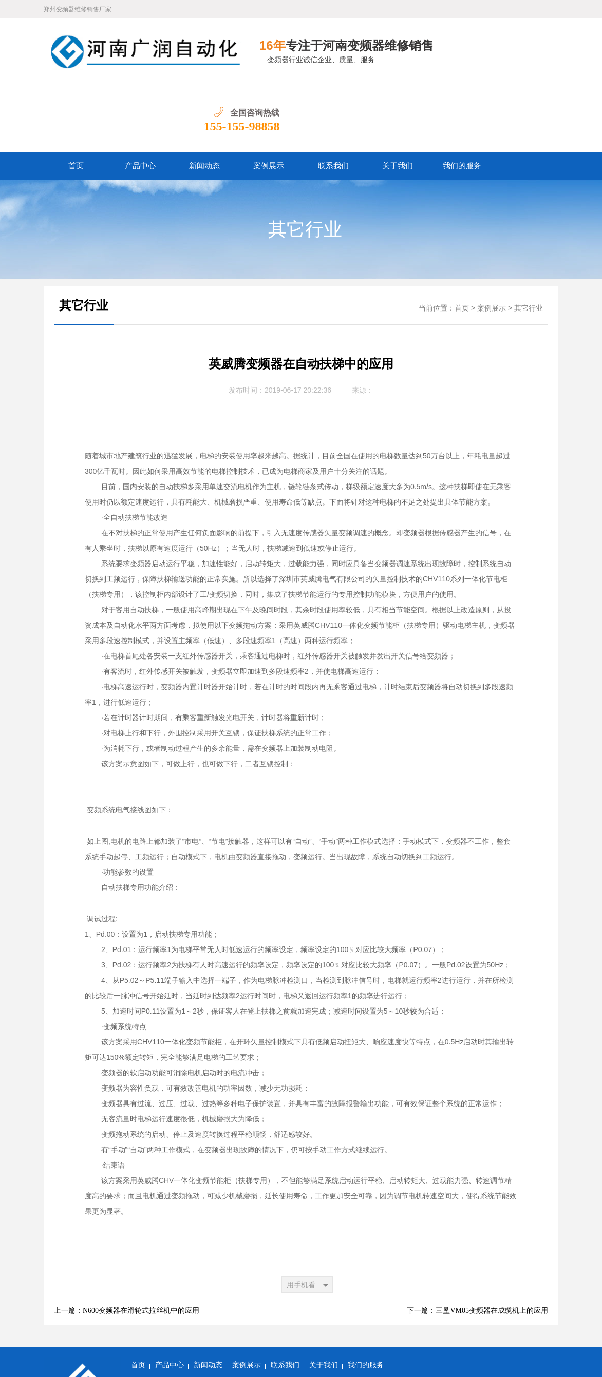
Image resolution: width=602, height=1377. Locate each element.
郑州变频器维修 (243, 1329)
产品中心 (140, 99)
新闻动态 (204, 99)
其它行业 (305, 162)
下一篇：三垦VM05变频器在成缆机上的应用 (477, 1244)
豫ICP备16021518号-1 (164, 1361)
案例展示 (268, 99)
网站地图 (286, 1345)
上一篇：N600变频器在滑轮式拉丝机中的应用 (126, 1244)
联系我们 (333, 99)
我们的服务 (462, 99)
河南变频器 (326, 1329)
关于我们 (397, 99)
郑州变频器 (288, 1329)
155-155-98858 (520, 59)
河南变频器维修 (371, 1329)
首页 (76, 99)
